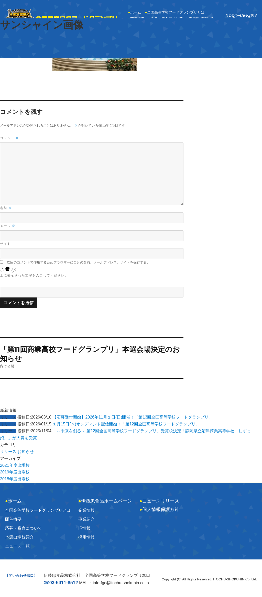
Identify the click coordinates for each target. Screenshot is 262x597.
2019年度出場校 (15, 472)
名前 (6, 208)
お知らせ (25, 451)
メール (7, 226)
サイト (5, 244)
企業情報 (86, 510)
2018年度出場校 (15, 479)
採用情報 (86, 537)
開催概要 (13, 519)
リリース (8, 451)
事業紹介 (86, 519)
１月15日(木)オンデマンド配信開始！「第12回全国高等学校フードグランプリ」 (125, 424)
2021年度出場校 (15, 465)
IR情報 (84, 528)
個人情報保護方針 (159, 509)
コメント (9, 138)
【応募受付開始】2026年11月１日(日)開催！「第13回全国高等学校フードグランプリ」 (132, 417)
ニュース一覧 (17, 546)
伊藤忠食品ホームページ (105, 501)
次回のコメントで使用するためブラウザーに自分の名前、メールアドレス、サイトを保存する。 (78, 262)
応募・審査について (23, 528)
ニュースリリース (159, 501)
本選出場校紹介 (19, 537)
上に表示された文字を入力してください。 (34, 275)
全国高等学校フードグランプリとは (174, 12)
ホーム (134, 12)
